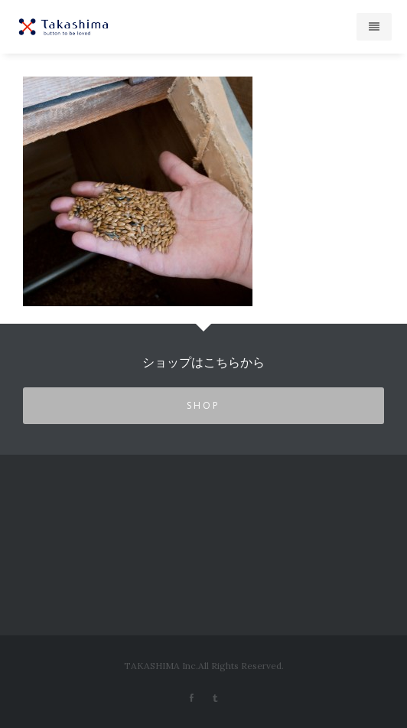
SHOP (203, 405)
